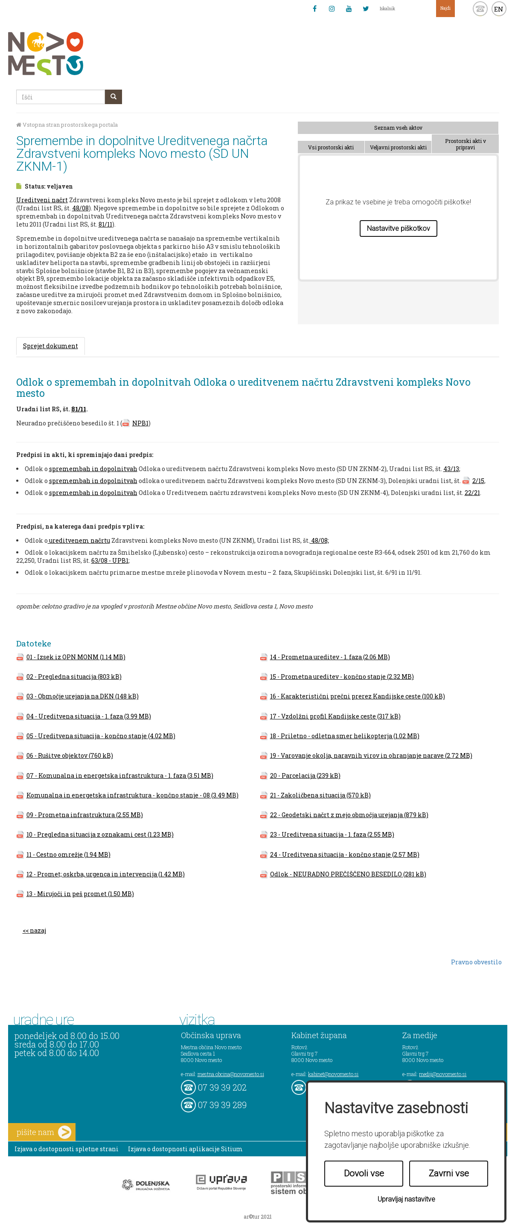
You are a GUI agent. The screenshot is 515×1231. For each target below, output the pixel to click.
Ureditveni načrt (42, 200)
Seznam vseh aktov (398, 127)
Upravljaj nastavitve (406, 1199)
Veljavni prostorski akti (398, 147)
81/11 (105, 224)
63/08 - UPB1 (109, 560)
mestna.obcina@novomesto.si (231, 1074)
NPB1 (140, 423)
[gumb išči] (113, 97)
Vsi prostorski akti (331, 147)
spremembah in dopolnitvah (93, 469)
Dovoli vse (364, 1173)
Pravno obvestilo (476, 962)
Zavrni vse (449, 1173)
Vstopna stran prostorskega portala (67, 125)
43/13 (451, 469)
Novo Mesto (65, 53)
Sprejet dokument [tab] (50, 346)
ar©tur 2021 (258, 1216)
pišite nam (44, 1132)
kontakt (480, 8)
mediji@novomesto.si (442, 1074)
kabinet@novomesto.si (333, 1074)
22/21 (472, 493)
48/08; (319, 540)
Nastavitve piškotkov (398, 228)
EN (498, 9)
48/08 (80, 208)
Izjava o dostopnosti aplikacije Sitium (185, 1149)
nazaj (38, 930)
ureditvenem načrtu (79, 540)
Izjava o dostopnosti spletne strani (67, 1149)
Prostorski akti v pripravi (465, 144)
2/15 (478, 481)
